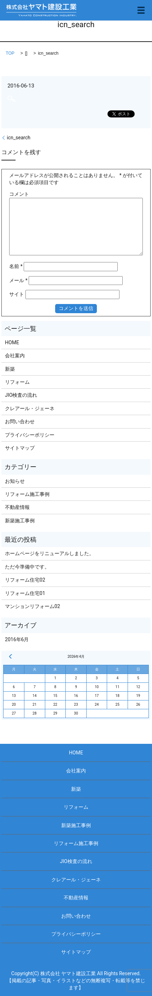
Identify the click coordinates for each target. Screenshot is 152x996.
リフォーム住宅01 (25, 593)
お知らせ (15, 481)
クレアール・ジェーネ (29, 408)
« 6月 (10, 656)
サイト (16, 294)
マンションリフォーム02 (32, 606)
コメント (19, 194)
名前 (16, 266)
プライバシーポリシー (29, 435)
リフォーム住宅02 (25, 580)
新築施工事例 (20, 520)
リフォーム (17, 382)
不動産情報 (17, 507)
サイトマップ (20, 448)
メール (18, 280)
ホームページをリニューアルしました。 (49, 553)
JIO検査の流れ (21, 395)
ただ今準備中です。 (27, 567)
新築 (10, 369)
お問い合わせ (20, 421)
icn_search (18, 137)
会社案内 (15, 355)
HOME (12, 342)
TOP (10, 53)
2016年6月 (17, 639)
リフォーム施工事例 (27, 494)
